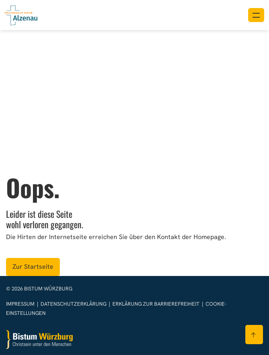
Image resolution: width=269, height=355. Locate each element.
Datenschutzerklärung (74, 303)
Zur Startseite (32, 266)
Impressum (21, 303)
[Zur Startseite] (39, 339)
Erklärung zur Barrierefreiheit (156, 303)
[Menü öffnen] (256, 15)
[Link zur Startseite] (21, 14)
